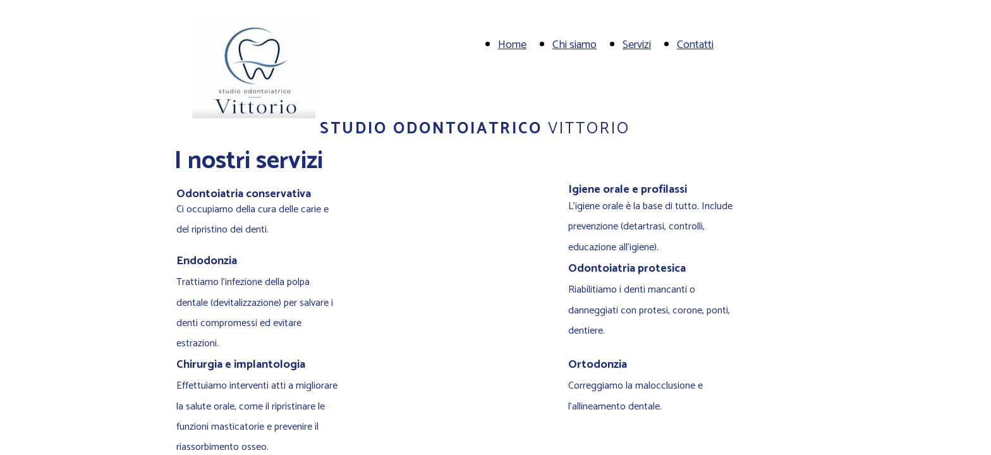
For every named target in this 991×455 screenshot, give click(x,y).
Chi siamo (574, 44)
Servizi (637, 44)
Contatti (695, 44)
